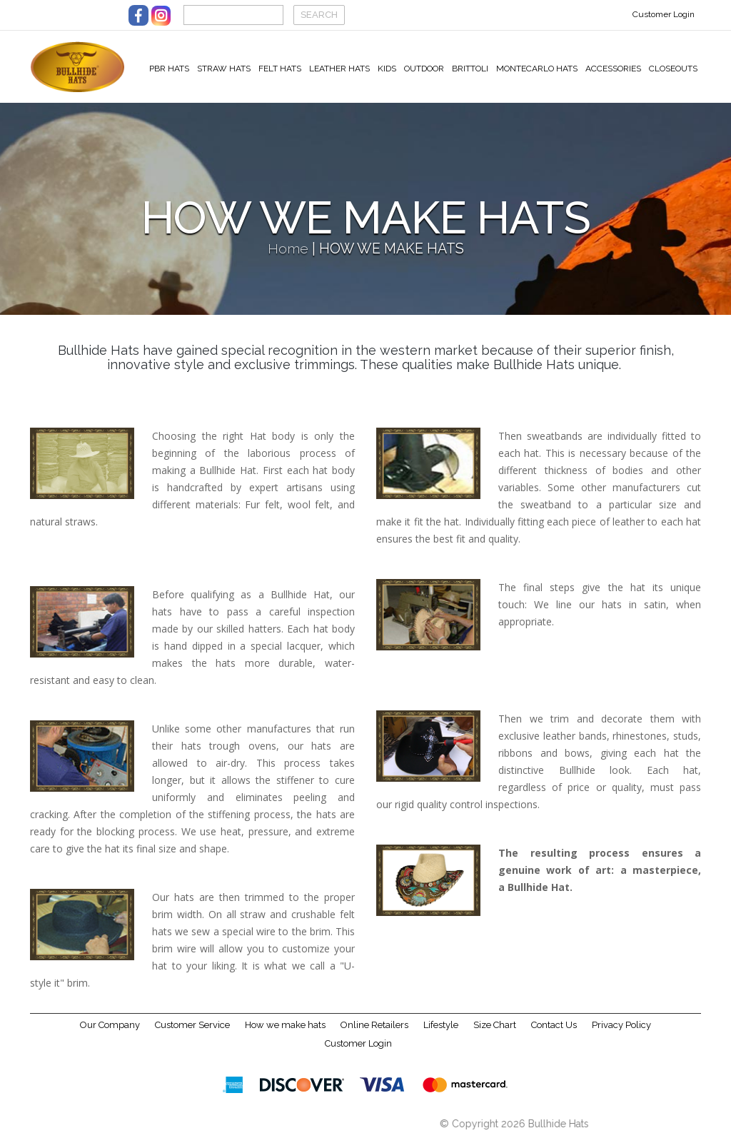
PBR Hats (169, 69)
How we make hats (285, 1033)
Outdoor (424, 69)
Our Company (110, 1033)
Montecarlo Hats (537, 69)
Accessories (613, 69)
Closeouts (673, 69)
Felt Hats (279, 69)
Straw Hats (224, 69)
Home (288, 257)
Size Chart (494, 1033)
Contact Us (554, 1033)
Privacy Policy (621, 1033)
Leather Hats (339, 69)
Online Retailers (374, 1033)
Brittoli (470, 69)
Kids (387, 69)
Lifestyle (440, 1033)
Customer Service (192, 1033)
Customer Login (663, 14)
